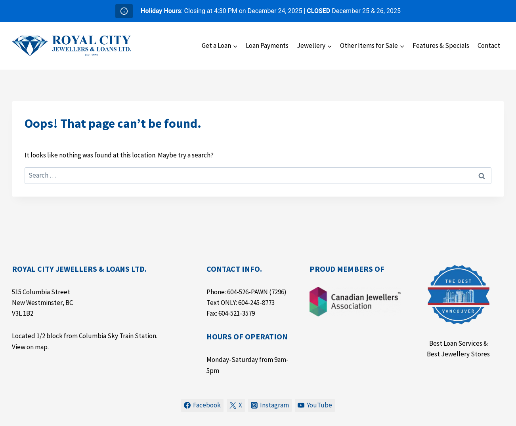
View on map (30, 347)
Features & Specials (441, 45)
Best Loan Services (455, 343)
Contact (489, 45)
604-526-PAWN (247, 292)
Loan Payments (267, 45)
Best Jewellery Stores (458, 354)
